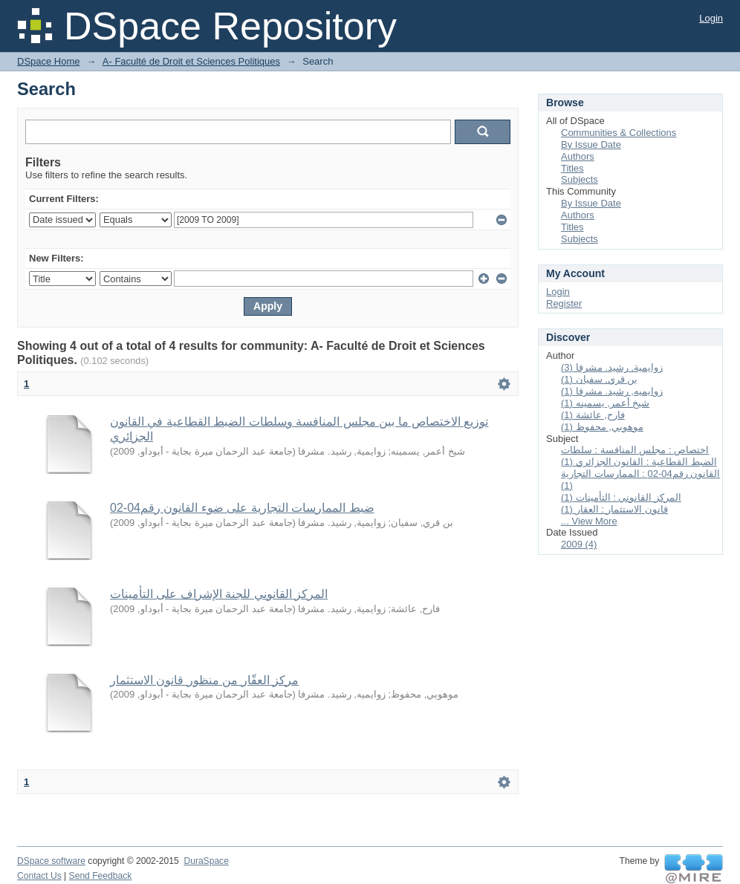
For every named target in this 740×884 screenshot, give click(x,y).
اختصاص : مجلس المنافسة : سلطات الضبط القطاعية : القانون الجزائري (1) (639, 455)
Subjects (579, 179)
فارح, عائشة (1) (593, 414)
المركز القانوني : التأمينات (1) (621, 497)
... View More (589, 521)
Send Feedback (100, 876)
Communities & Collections (618, 132)
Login (711, 18)
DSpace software (51, 861)
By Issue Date (591, 144)
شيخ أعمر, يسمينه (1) (605, 403)
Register (564, 303)
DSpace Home (48, 61)
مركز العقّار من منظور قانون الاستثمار (204, 680)
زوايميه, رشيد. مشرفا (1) (612, 391)
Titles (572, 168)
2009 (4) (579, 544)
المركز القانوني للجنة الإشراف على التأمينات (219, 594)
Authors (577, 156)
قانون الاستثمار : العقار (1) (614, 509)
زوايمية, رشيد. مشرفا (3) (612, 367)
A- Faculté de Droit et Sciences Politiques (191, 61)
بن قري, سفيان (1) (599, 379)
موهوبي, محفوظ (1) (602, 426)
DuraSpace (206, 861)
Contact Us (39, 876)
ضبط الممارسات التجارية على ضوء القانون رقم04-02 (242, 507)
